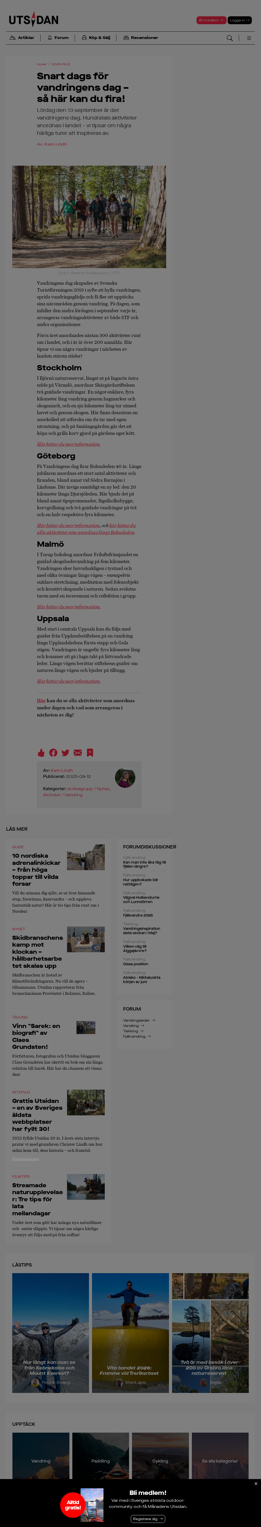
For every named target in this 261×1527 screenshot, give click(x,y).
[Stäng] (256, 1483)
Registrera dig (145, 1519)
